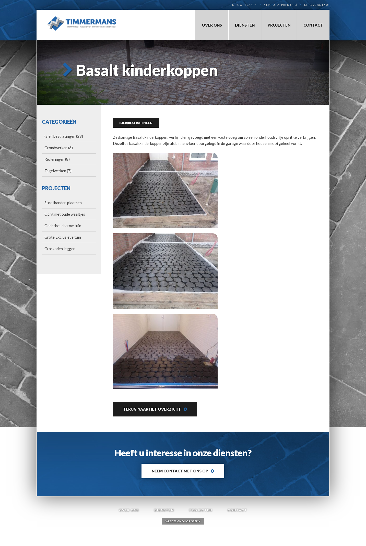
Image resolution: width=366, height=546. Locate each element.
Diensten (245, 25)
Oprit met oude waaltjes (64, 214)
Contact (313, 25)
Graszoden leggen (59, 248)
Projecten (279, 25)
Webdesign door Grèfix (183, 521)
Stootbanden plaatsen (63, 202)
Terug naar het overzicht (152, 409)
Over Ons (212, 25)
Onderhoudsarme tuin (62, 225)
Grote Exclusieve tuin (62, 237)
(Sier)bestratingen (59, 136)
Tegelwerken (55, 170)
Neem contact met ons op (180, 471)
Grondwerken (55, 147)
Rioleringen (54, 159)
